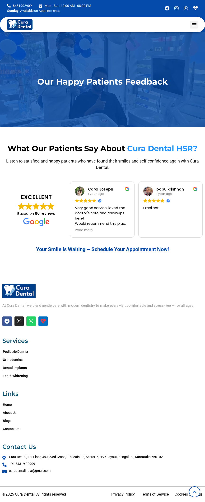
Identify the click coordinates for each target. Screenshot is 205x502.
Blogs (7, 421)
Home (7, 404)
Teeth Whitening (15, 376)
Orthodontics (13, 360)
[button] (194, 25)
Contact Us (11, 429)
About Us (9, 413)
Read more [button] (84, 230)
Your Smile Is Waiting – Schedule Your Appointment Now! (102, 249)
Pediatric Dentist (15, 352)
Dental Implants (15, 368)
